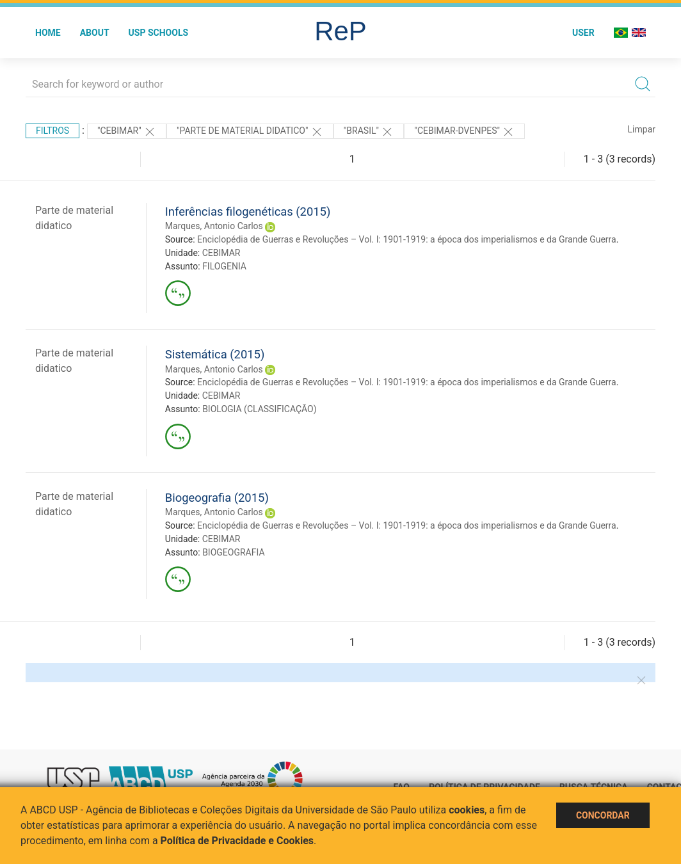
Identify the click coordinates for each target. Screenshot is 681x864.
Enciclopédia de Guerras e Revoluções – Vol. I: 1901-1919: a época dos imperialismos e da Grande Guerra (406, 239)
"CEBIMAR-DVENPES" (464, 131)
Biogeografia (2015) (217, 497)
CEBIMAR (221, 253)
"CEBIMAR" (126, 131)
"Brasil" (369, 131)
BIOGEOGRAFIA (233, 552)
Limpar (641, 129)
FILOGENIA (224, 266)
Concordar (603, 815)
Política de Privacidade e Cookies (237, 841)
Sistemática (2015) (215, 354)
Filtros (52, 130)
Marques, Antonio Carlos (214, 226)
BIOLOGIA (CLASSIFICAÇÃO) (259, 409)
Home (48, 33)
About (94, 33)
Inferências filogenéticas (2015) (248, 211)
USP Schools (159, 33)
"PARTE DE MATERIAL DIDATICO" (250, 131)
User (583, 33)
